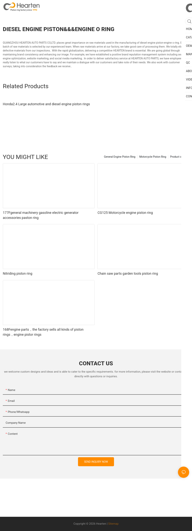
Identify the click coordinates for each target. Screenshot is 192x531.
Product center (178, 156)
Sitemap (113, 523)
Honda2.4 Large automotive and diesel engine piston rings (46, 104)
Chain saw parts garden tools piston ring (128, 273)
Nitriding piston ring (17, 273)
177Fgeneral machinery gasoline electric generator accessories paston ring (41, 215)
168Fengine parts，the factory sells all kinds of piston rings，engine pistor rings (43, 331)
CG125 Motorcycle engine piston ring (125, 213)
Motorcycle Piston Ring (152, 156)
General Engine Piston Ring (119, 156)
